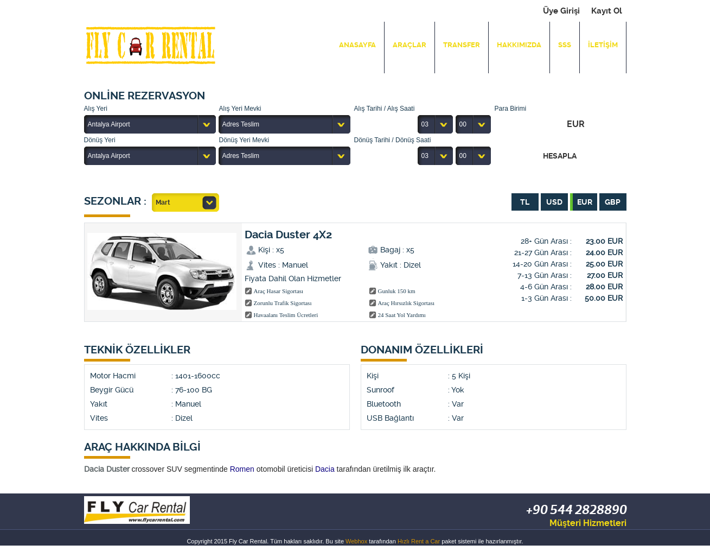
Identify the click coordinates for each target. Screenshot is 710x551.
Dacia (325, 469)
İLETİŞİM (603, 45)
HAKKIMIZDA (519, 45)
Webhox (356, 541)
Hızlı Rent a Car (419, 541)
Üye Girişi (561, 11)
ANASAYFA (357, 45)
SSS (564, 45)
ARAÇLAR (409, 45)
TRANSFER (461, 45)
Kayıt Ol (606, 11)
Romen (242, 469)
